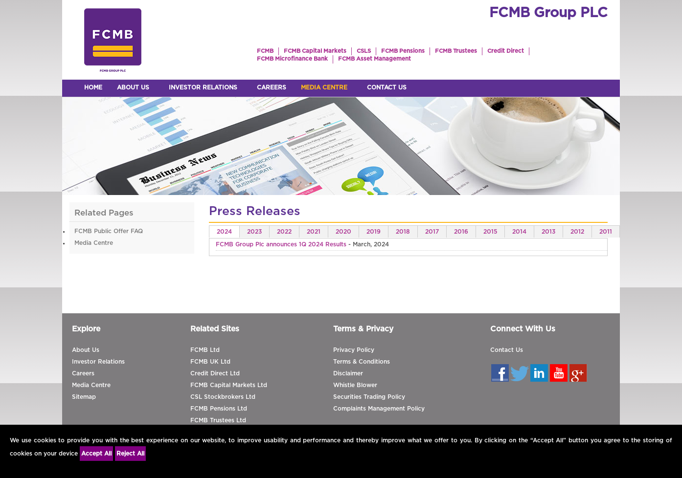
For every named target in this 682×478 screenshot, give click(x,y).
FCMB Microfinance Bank (292, 59)
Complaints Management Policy (379, 409)
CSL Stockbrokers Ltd (222, 397)
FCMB (265, 51)
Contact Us (506, 350)
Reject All (130, 453)
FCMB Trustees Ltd (218, 420)
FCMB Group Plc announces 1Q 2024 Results (281, 244)
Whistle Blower (355, 385)
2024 (224, 232)
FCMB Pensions (403, 51)
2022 (284, 232)
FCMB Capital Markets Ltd (228, 385)
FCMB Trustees (456, 51)
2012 (577, 232)
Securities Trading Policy (369, 397)
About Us (85, 350)
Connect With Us (522, 329)
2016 (461, 232)
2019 (373, 232)
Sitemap (84, 397)
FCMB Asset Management (374, 59)
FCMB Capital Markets (315, 51)
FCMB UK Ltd (210, 362)
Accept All (96, 453)
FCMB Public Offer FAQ (108, 231)
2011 (605, 232)
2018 (403, 232)
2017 (432, 232)
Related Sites (214, 329)
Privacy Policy (353, 350)
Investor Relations (98, 362)
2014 (519, 232)
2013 (548, 232)
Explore (86, 329)
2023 (254, 232)
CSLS (364, 51)
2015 (490, 232)
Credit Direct (505, 51)
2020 (343, 232)
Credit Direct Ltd (215, 373)
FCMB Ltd (205, 350)
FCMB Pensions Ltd (218, 409)
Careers (83, 373)
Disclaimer (348, 373)
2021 (313, 232)
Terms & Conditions (361, 362)
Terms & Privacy (363, 329)
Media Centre (93, 243)
